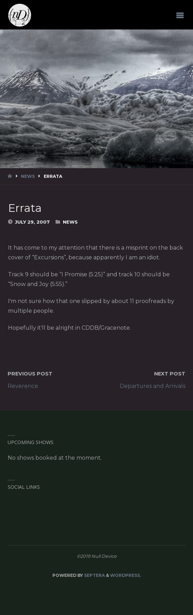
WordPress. (125, 575)
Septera (94, 575)
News (28, 176)
